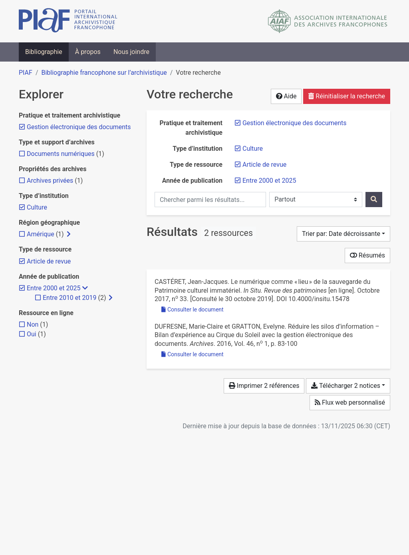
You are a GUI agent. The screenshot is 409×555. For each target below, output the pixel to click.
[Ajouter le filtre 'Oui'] (31, 334)
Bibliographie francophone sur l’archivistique (104, 72)
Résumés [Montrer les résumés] (367, 255)
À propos (88, 52)
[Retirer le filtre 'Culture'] (252, 148)
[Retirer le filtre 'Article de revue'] (264, 164)
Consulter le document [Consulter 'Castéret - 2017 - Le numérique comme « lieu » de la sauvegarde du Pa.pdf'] (192, 309)
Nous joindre (131, 52)
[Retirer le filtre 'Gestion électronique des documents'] (294, 123)
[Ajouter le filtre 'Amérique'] (40, 234)
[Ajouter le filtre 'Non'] (32, 324)
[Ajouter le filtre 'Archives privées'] (50, 180)
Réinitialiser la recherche (346, 96)
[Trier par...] (343, 234)
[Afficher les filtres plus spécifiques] (69, 234)
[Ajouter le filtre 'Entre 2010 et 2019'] (69, 297)
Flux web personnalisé (350, 402)
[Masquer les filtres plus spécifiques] (85, 288)
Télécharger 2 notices (345, 385)
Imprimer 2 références (264, 385)
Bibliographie (43, 52)
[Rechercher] (373, 199)
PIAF (25, 72)
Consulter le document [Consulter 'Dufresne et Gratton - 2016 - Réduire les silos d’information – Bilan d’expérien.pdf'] (192, 354)
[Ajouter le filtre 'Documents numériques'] (61, 154)
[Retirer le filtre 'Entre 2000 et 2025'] (269, 180)
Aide (286, 96)
